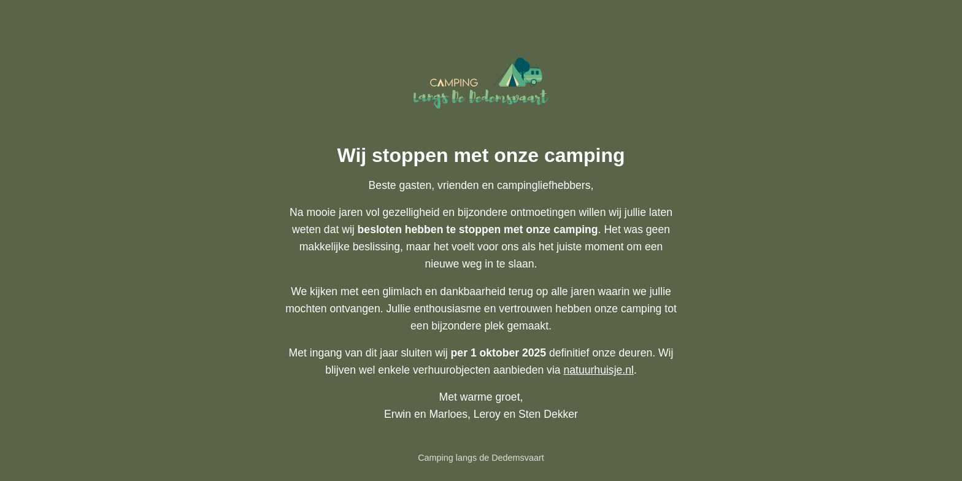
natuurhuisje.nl (598, 370)
